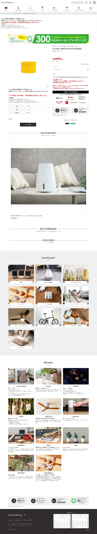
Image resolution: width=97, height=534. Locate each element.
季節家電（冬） (20, 13)
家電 (6, 10)
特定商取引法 (30, 520)
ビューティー (42, 10)
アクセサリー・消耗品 (79, 10)
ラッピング (55, 66)
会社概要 (24, 520)
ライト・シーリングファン (66, 10)
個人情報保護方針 (18, 520)
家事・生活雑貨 (18, 10)
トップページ (4, 13)
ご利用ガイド (10, 520)
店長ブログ (14, 524)
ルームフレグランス (30, 10)
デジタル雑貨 (54, 10)
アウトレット (91, 10)
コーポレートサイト (26, 524)
